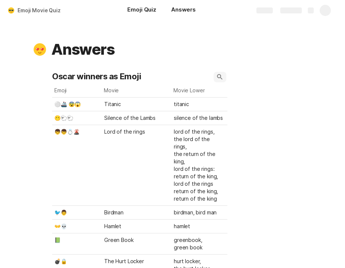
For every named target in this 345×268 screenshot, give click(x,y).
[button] (39, 49)
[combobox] (199, 104)
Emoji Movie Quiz (39, 10)
